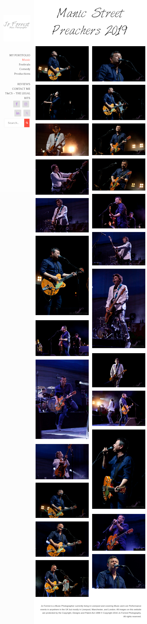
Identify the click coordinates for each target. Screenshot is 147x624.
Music (26, 59)
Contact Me (21, 88)
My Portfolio (19, 55)
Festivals (24, 64)
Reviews (23, 84)
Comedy (24, 69)
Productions (22, 73)
